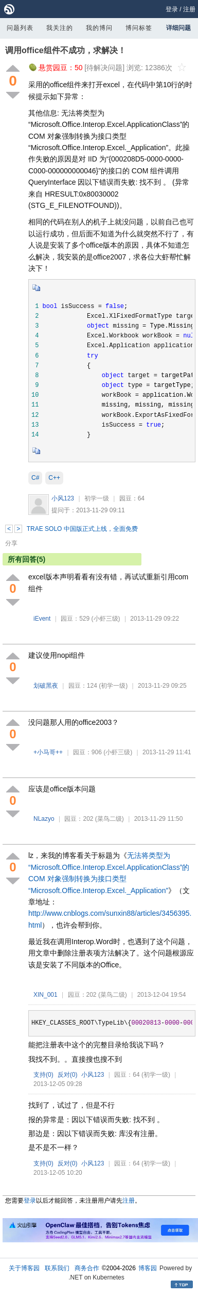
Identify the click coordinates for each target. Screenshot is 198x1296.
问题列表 (20, 27)
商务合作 (87, 1268)
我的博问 (99, 27)
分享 (11, 543)
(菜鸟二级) (109, 818)
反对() (68, 1074)
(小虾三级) (106, 618)
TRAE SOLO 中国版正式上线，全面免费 (82, 528)
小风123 (62, 498)
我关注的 (59, 27)
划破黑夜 (45, 685)
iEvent (41, 618)
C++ (54, 477)
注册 (189, 9)
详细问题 (178, 27)
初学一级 (96, 498)
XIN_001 (45, 994)
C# (35, 477)
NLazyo (44, 818)
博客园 (147, 1268)
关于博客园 (24, 1268)
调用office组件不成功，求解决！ (65, 50)
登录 (172, 9)
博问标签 (138, 27)
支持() (43, 1074)
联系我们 (57, 1268)
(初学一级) (113, 685)
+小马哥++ (48, 752)
